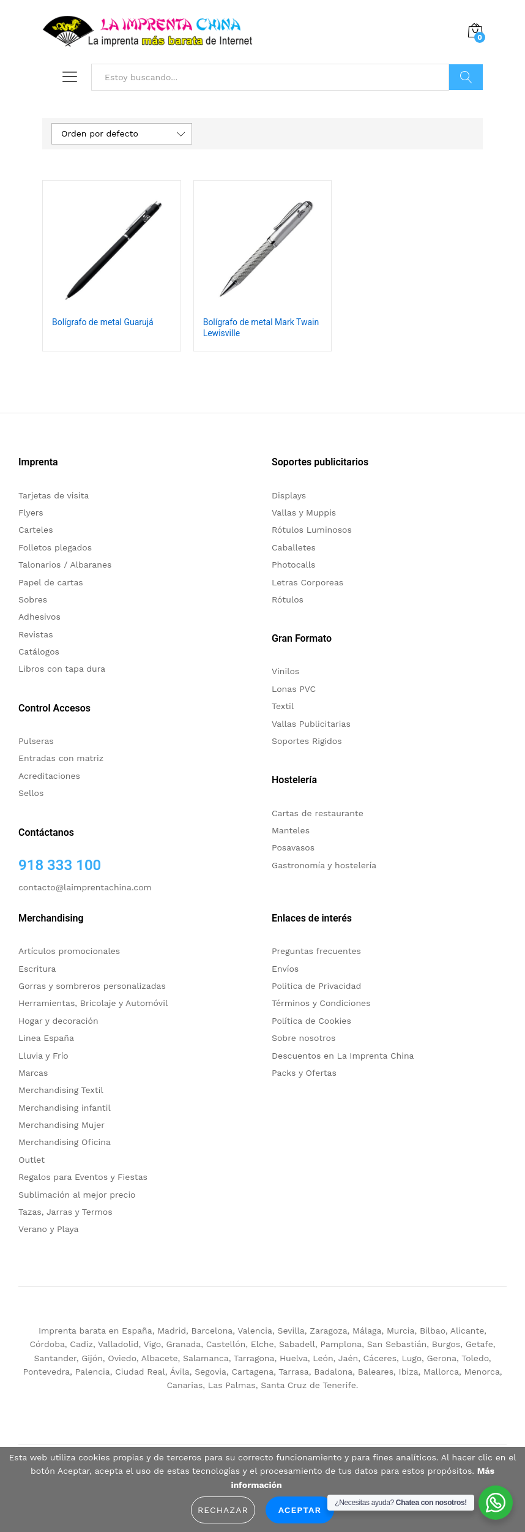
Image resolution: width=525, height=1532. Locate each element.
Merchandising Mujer (61, 1125)
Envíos (285, 969)
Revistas (35, 634)
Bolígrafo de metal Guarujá (103, 322)
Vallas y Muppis (304, 512)
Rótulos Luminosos (312, 530)
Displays (289, 495)
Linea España (46, 1038)
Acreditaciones (49, 776)
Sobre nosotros (303, 1038)
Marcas (33, 1073)
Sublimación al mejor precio (77, 1195)
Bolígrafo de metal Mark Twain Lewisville (261, 327)
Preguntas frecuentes (316, 951)
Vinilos (285, 671)
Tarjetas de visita (53, 495)
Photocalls (293, 564)
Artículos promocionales (69, 951)
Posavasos (293, 847)
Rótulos (287, 599)
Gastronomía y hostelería (324, 865)
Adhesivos (39, 616)
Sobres (32, 599)
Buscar (466, 77)
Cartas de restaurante (317, 813)
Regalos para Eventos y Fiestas (82, 1177)
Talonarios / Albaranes (64, 564)
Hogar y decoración (58, 1021)
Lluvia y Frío (43, 1056)
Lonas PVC (294, 689)
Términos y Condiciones (321, 1003)
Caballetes (294, 547)
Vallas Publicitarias (311, 724)
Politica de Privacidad (316, 986)
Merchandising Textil (60, 1090)
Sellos (30, 793)
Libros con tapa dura (61, 669)
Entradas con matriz (60, 758)
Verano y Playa (48, 1229)
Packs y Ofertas (304, 1073)
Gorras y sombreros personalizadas (92, 986)
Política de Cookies (311, 1021)
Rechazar (223, 1510)
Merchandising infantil (64, 1108)
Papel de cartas (50, 582)
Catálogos (38, 651)
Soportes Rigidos (307, 741)
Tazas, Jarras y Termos (65, 1212)
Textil (283, 706)
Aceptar (299, 1510)
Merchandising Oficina (64, 1142)
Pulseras (36, 741)
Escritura (37, 969)
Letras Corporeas (307, 582)
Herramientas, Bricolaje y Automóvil (93, 1003)
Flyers (30, 512)
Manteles (291, 830)
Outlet (31, 1160)
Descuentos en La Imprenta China (343, 1056)
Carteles (35, 530)
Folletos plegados (55, 547)
